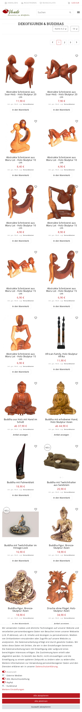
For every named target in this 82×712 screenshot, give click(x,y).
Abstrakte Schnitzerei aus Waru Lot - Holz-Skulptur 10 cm (20, 160)
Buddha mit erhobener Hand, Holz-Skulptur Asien (61, 420)
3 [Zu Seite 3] (70, 42)
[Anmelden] (11, 3)
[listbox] (20, 398)
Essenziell (11, 672)
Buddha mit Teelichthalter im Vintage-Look (20, 546)
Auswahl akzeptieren (41, 706)
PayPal (10, 682)
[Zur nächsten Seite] (76, 42)
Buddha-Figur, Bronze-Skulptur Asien (61, 546)
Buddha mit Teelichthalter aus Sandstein (61, 483)
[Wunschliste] (47, 3)
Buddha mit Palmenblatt (20, 482)
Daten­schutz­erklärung (47, 666)
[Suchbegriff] (54, 12)
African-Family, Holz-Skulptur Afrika (61, 355)
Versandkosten (28, 104)
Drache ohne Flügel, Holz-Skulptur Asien (61, 609)
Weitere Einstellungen (13, 689)
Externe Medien (14, 675)
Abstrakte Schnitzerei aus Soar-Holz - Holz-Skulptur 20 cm (20, 94)
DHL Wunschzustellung (18, 679)
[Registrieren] (29, 3)
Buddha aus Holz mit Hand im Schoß (20, 420)
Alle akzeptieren (41, 695)
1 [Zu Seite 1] (59, 42)
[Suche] (70, 12)
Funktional (12, 686)
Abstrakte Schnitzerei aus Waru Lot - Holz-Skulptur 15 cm (61, 225)
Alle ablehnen (41, 701)
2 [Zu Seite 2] (64, 42)
